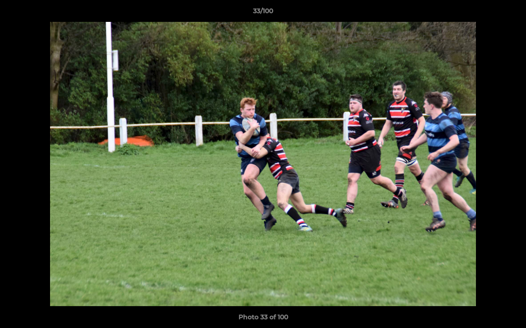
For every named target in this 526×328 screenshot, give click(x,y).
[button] (509, 13)
